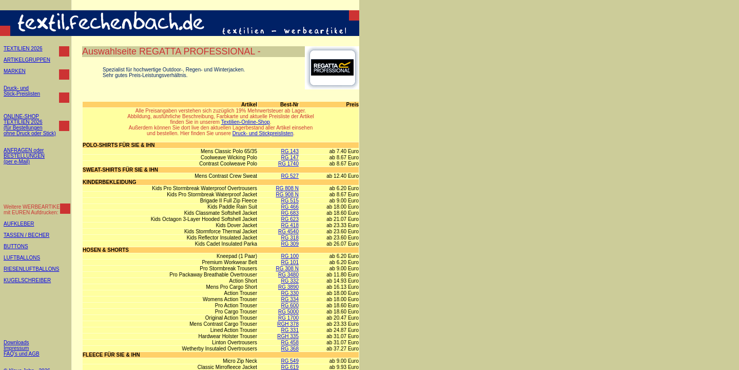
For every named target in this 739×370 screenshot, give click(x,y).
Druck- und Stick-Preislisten (22, 91)
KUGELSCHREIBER (27, 280)
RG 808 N (287, 188)
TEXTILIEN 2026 (23, 48)
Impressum (16, 348)
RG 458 (290, 342)
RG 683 (290, 213)
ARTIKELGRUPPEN (27, 60)
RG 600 (290, 305)
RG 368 (290, 348)
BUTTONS (16, 246)
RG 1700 (288, 318)
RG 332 (290, 281)
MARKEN (15, 71)
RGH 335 (288, 336)
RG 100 (290, 256)
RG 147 (290, 157)
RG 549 (290, 361)
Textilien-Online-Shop (245, 122)
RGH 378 (288, 324)
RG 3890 (288, 287)
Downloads (16, 342)
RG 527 (290, 176)
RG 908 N (287, 194)
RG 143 (290, 151)
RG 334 (290, 299)
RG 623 (290, 219)
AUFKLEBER (19, 224)
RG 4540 (288, 231)
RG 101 (290, 262)
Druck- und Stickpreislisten (262, 133)
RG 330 (290, 293)
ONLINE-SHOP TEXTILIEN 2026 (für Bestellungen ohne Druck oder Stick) (30, 125)
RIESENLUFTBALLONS (31, 269)
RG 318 (290, 237)
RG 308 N (287, 268)
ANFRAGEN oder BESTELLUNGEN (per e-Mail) (24, 155)
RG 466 (290, 207)
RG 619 (290, 367)
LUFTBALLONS (22, 258)
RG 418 (290, 225)
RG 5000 (288, 311)
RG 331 (290, 330)
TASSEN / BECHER (26, 235)
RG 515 (290, 200)
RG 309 (290, 244)
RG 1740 (288, 163)
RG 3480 (288, 275)
